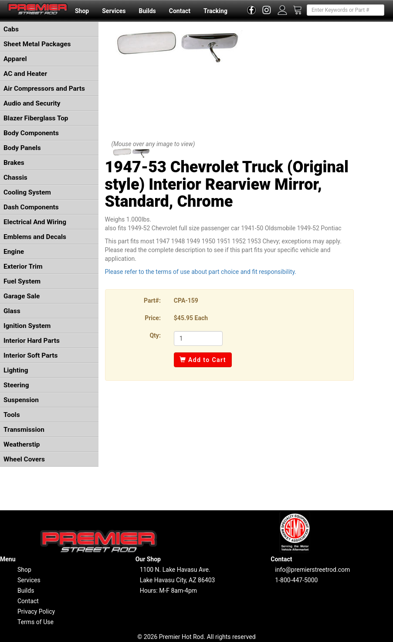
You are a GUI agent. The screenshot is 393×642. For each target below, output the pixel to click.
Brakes (13, 163)
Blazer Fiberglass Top (35, 118)
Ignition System (27, 326)
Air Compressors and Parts (44, 88)
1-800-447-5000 (296, 580)
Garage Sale (21, 296)
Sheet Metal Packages (37, 44)
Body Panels (22, 148)
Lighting (15, 370)
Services (113, 10)
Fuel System (22, 281)
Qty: (154, 335)
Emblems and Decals (34, 237)
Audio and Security (32, 103)
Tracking (215, 10)
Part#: (152, 300)
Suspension (21, 400)
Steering (16, 385)
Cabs (11, 29)
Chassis (15, 177)
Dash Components (31, 207)
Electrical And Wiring (34, 222)
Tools (11, 415)
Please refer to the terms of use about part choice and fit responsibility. (201, 271)
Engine (13, 252)
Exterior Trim (23, 266)
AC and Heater (25, 74)
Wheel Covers (24, 459)
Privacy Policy (36, 611)
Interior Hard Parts (31, 341)
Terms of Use (35, 621)
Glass (11, 311)
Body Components (31, 133)
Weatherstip (21, 444)
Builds (147, 10)
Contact (179, 10)
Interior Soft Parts (30, 355)
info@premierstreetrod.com (312, 569)
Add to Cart (203, 359)
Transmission (23, 430)
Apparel (15, 59)
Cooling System (27, 192)
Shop (82, 10)
